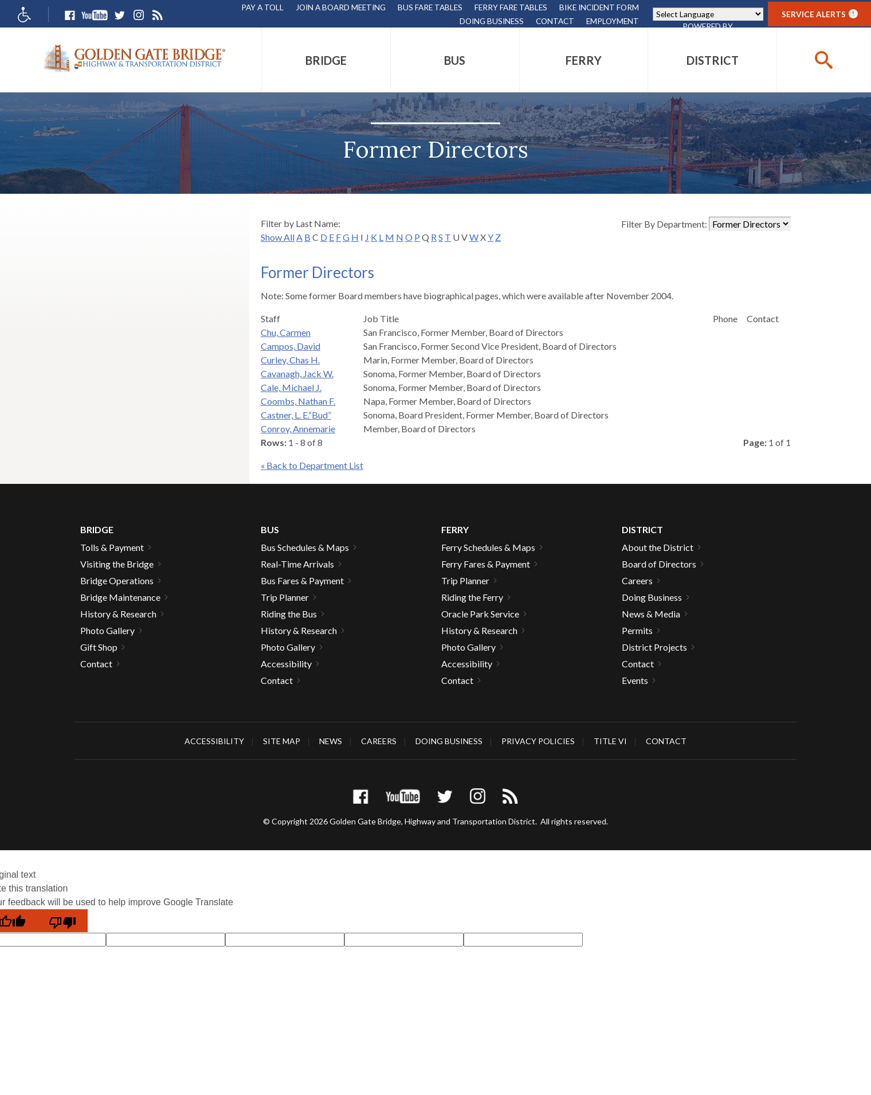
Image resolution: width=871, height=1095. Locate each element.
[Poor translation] (62, 920)
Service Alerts (820, 14)
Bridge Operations (117, 580)
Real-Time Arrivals (297, 563)
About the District (657, 547)
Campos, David (290, 346)
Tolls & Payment (112, 547)
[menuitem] (326, 60)
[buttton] (823, 60)
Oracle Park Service (480, 613)
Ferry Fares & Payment (485, 563)
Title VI (610, 741)
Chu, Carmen (286, 332)
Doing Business (492, 21)
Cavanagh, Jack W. (297, 373)
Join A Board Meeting (341, 7)
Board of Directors (659, 563)
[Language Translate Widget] (708, 14)
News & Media (651, 613)
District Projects (654, 647)
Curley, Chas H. (290, 359)
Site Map (281, 741)
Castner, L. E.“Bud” (296, 414)
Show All (278, 237)
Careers (637, 580)
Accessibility (286, 663)
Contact (555, 21)
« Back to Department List (312, 465)
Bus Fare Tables (430, 7)
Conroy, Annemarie (298, 428)
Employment (612, 21)
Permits (637, 630)
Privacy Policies (538, 741)
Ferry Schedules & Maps (488, 547)
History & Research (118, 613)
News (330, 741)
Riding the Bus (289, 613)
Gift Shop (98, 647)
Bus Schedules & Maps (305, 547)
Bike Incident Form (599, 7)
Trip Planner (285, 597)
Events (635, 680)
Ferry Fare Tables (510, 7)
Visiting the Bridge (117, 563)
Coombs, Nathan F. (298, 401)
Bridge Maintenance (120, 597)
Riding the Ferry (472, 597)
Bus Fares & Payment (302, 580)
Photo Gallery (107, 630)
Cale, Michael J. (291, 387)
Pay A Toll (262, 7)
